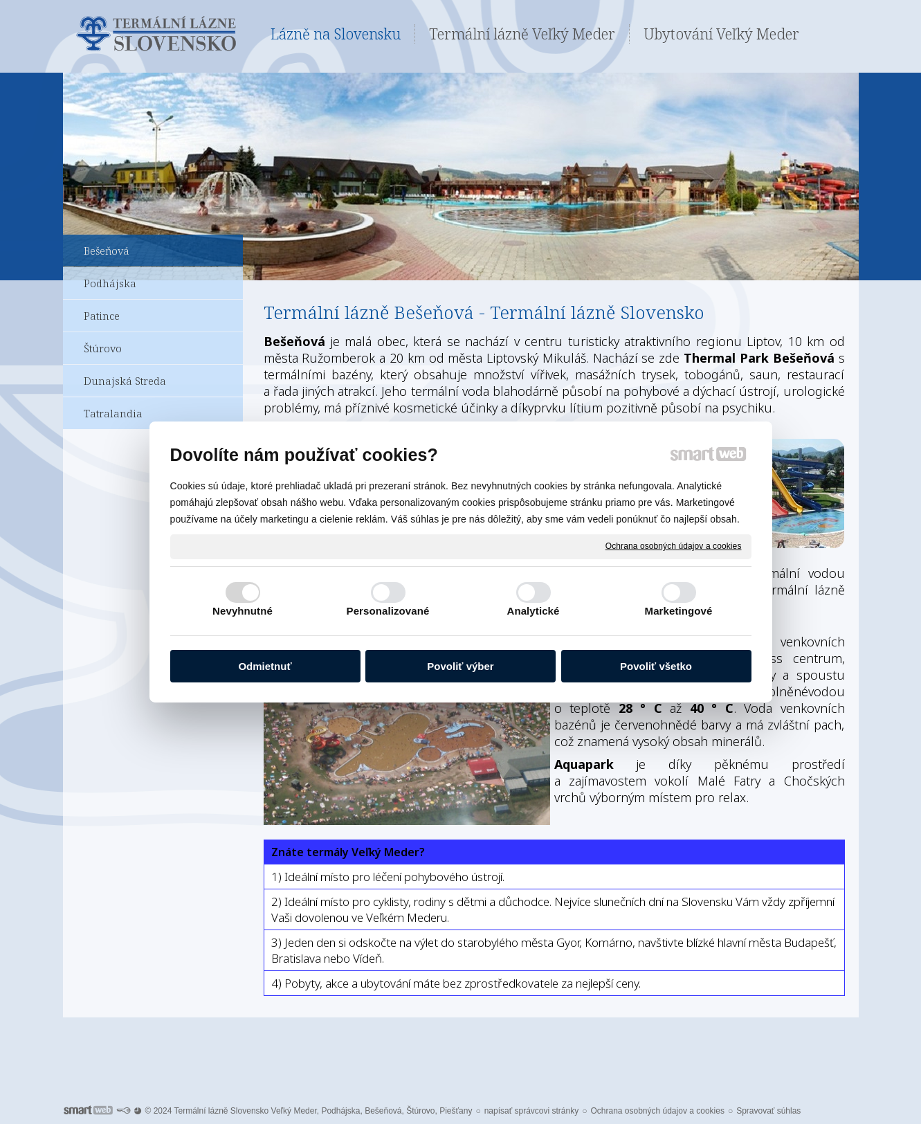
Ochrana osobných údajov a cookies (673, 546)
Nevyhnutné (242, 611)
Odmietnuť (264, 666)
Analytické (533, 611)
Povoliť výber (460, 666)
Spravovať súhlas (768, 1111)
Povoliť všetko (656, 666)
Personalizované (388, 611)
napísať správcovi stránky (531, 1111)
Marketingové (679, 611)
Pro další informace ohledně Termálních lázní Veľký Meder (460, 1047)
